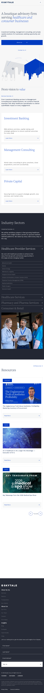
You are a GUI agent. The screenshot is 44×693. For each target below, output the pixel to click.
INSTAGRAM (12, 675)
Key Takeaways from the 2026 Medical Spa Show (19, 495)
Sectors (3, 596)
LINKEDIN (20, 675)
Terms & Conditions (15, 689)
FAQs (2, 636)
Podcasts (4, 629)
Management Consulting (19, 150)
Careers (3, 616)
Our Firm (3, 609)
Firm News (4, 619)
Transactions (5, 600)
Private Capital (13, 181)
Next (40, 513)
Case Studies (5, 632)
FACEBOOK (3, 675)
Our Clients (4, 603)
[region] (22, 263)
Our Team (4, 613)
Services (3, 593)
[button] (40, 2)
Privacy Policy (4, 689)
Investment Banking (16, 118)
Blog (2, 626)
